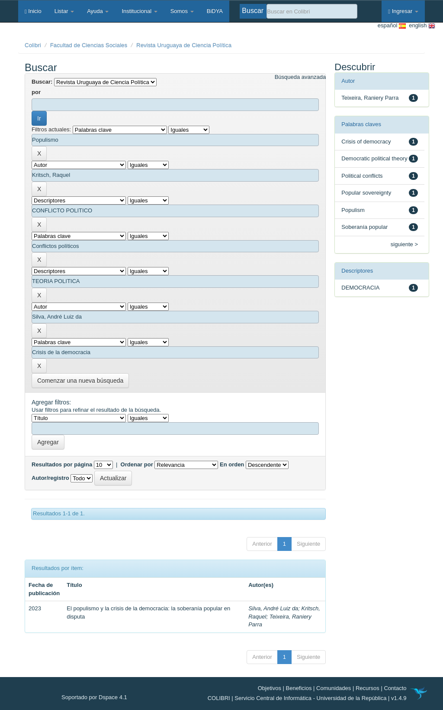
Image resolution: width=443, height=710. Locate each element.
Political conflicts (361, 176)
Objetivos (269, 688)
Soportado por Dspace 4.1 (94, 697)
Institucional (139, 11)
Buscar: (42, 81)
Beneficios (299, 688)
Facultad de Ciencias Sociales (89, 45)
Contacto (395, 688)
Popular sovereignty (366, 192)
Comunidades (333, 688)
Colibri (33, 45)
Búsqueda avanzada (300, 77)
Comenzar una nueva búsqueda (80, 380)
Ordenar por (137, 464)
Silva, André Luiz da (273, 608)
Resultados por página (62, 464)
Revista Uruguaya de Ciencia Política (183, 45)
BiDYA (215, 11)
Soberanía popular (364, 227)
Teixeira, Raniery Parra (369, 97)
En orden (232, 464)
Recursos (367, 688)
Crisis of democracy (366, 141)
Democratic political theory (374, 158)
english (420, 25)
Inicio (33, 11)
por (36, 92)
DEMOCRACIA (360, 287)
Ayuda (98, 11)
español (392, 25)
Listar (64, 11)
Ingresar (403, 11)
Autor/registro (50, 478)
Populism (352, 210)
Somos (182, 11)
